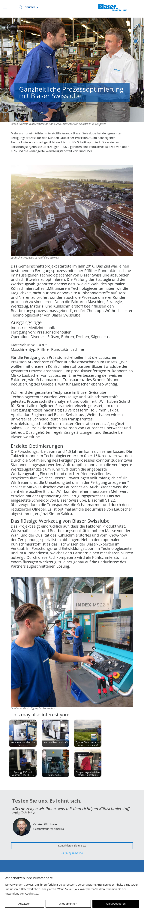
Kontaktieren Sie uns (70, 845)
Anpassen (24, 903)
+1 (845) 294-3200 (72, 853)
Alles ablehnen (68, 903)
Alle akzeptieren (116, 903)
